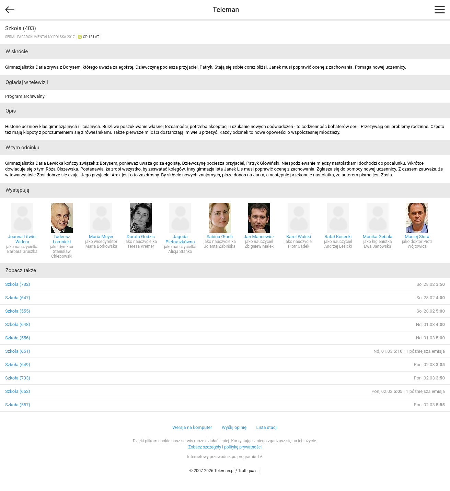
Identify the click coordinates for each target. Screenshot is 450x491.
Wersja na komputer (192, 427)
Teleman (225, 9)
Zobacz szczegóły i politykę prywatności (225, 447)
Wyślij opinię (234, 427)
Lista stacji (267, 427)
